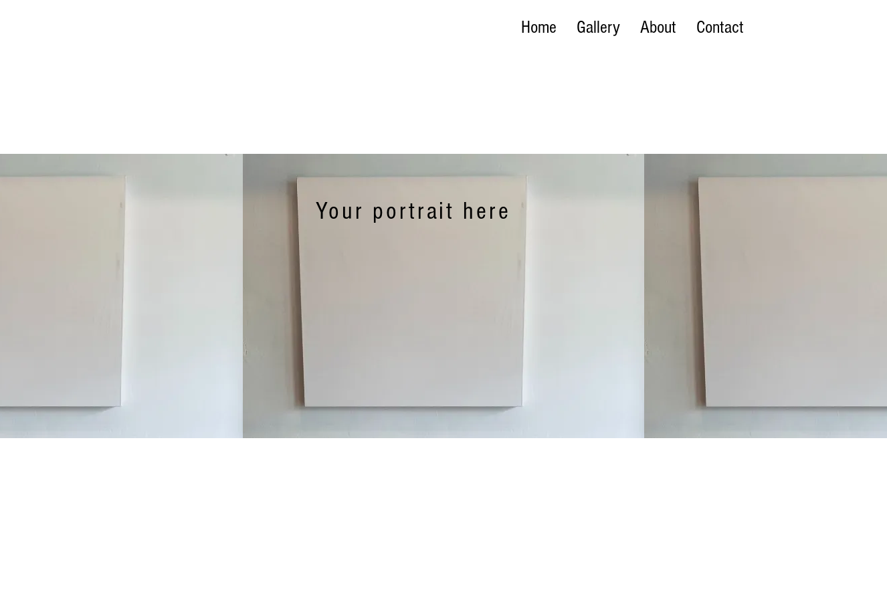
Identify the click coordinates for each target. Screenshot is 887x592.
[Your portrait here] (414, 211)
